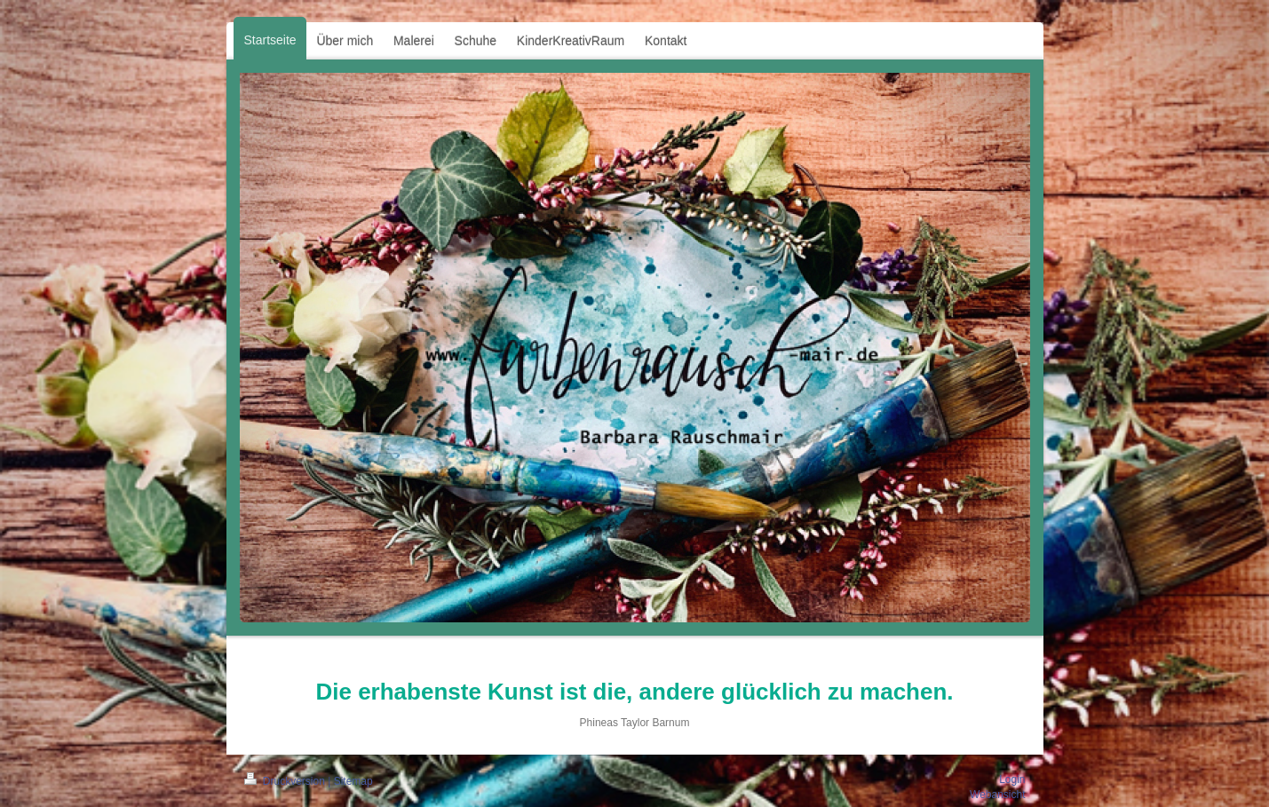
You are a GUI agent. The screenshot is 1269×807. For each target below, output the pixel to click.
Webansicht (997, 794)
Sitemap (353, 781)
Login (1012, 779)
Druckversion (286, 781)
